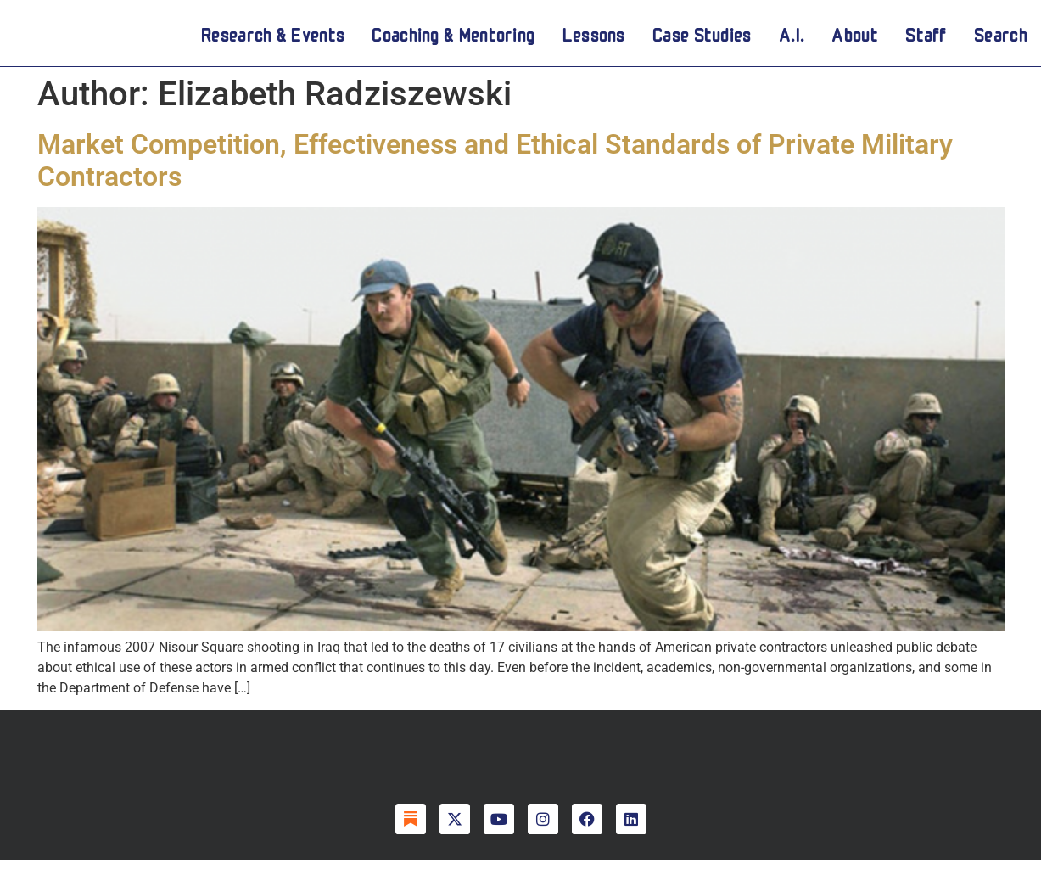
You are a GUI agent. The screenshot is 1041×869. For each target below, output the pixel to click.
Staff (926, 37)
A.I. (791, 37)
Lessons (593, 37)
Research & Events (272, 37)
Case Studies (702, 37)
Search (1000, 37)
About (854, 37)
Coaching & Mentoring (453, 37)
